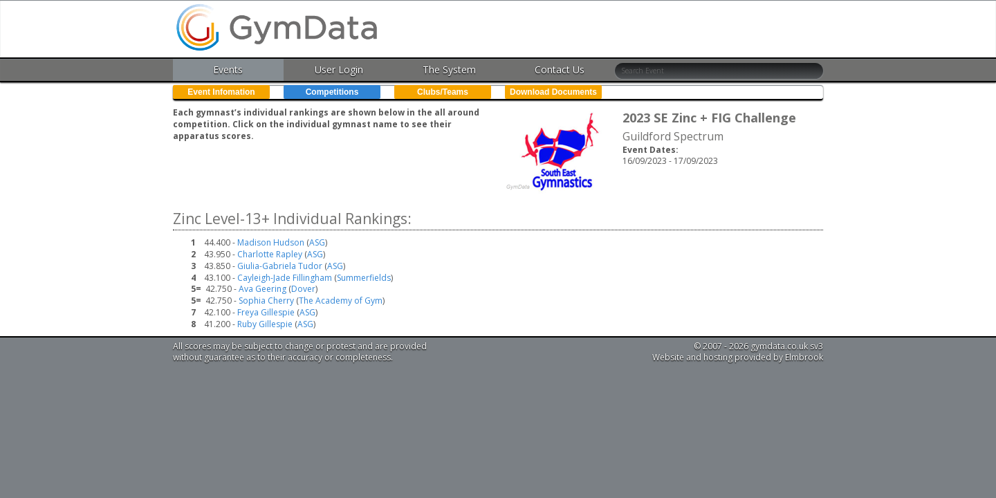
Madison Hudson (270, 242)
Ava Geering (262, 289)
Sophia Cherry (266, 300)
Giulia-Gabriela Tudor (279, 266)
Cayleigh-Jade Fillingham (284, 278)
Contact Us (559, 69)
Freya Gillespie (266, 312)
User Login (339, 69)
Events (228, 69)
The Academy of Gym (340, 300)
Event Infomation (221, 92)
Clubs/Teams (442, 92)
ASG (317, 242)
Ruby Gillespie (265, 324)
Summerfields (364, 278)
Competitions (332, 92)
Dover (303, 289)
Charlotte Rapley (269, 254)
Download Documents (553, 92)
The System (449, 69)
